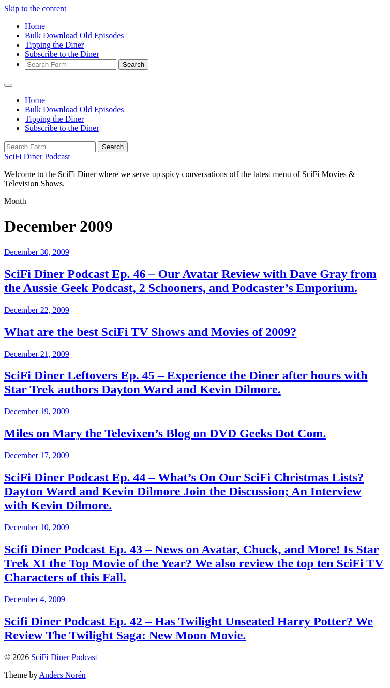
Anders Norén (62, 674)
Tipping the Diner (54, 44)
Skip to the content (35, 8)
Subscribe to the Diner (62, 54)
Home (35, 26)
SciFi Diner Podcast (37, 156)
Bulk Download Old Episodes (74, 35)
